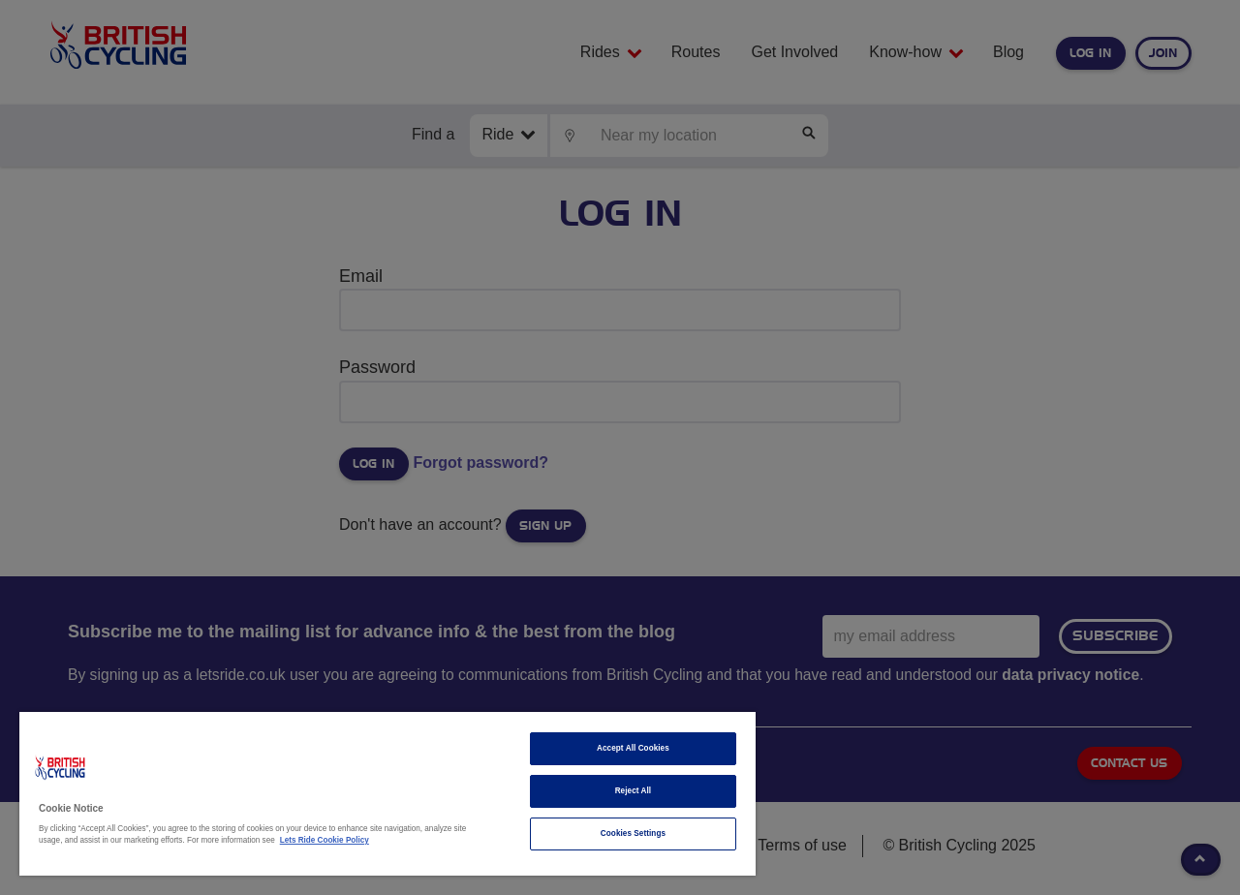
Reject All (633, 791)
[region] (387, 794)
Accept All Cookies (633, 748)
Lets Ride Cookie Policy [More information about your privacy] (324, 840)
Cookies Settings (633, 833)
